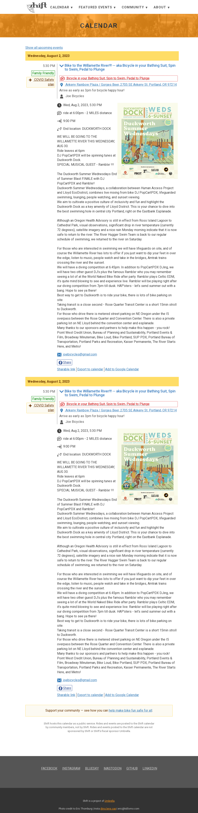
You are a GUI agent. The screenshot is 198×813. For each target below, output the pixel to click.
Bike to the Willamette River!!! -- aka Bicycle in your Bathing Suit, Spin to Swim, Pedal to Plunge (117, 67)
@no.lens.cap (108, 808)
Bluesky (92, 768)
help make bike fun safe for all (130, 710)
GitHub (132, 768)
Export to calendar (90, 369)
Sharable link (66, 369)
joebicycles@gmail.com (77, 354)
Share (64, 362)
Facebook (49, 768)
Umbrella (110, 801)
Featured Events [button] (97, 7)
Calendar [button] (61, 7)
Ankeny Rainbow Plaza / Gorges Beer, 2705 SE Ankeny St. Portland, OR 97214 (118, 85)
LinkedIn (150, 768)
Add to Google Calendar (122, 369)
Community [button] (134, 7)
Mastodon (113, 768)
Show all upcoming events (44, 48)
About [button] (162, 7)
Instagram (71, 768)
